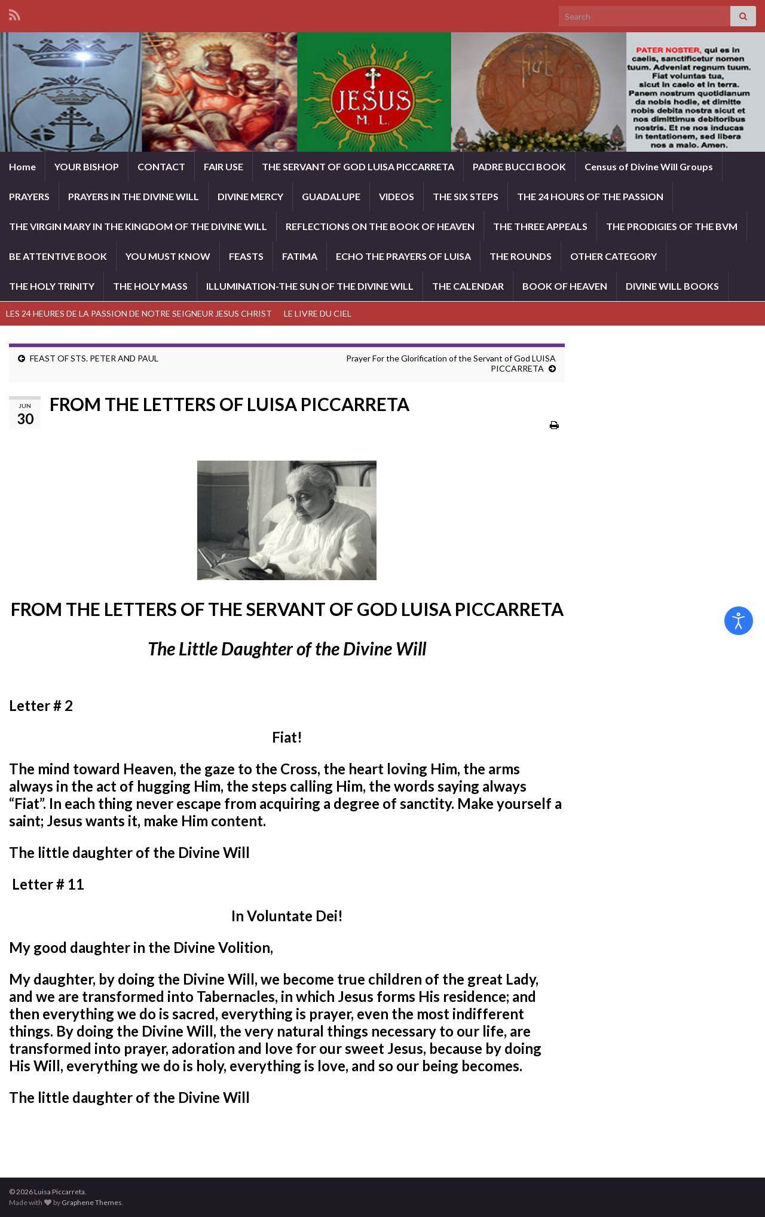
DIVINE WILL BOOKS (672, 286)
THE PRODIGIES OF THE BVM (672, 226)
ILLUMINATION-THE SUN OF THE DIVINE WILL (310, 286)
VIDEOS (396, 196)
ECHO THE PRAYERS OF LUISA (403, 256)
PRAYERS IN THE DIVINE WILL (133, 196)
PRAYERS (29, 196)
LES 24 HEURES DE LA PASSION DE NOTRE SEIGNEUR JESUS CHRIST (139, 313)
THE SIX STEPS (465, 196)
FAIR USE (223, 166)
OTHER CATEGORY (613, 256)
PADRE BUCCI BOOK (519, 166)
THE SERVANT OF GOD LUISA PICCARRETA (358, 166)
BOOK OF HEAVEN (564, 286)
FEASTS (246, 256)
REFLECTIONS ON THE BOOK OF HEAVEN (380, 226)
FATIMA (299, 256)
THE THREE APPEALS (540, 226)
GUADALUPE (331, 196)
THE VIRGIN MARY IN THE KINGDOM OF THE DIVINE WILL (138, 226)
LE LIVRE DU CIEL (317, 313)
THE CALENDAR (468, 286)
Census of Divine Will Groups (649, 166)
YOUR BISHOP (86, 166)
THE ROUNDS (520, 256)
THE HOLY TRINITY (51, 286)
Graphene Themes (92, 1202)
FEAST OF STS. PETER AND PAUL (94, 358)
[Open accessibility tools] (738, 620)
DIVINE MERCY (250, 196)
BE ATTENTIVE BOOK (58, 256)
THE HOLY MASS (150, 286)
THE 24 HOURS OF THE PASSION (590, 196)
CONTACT (161, 166)
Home (22, 166)
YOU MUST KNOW (168, 256)
